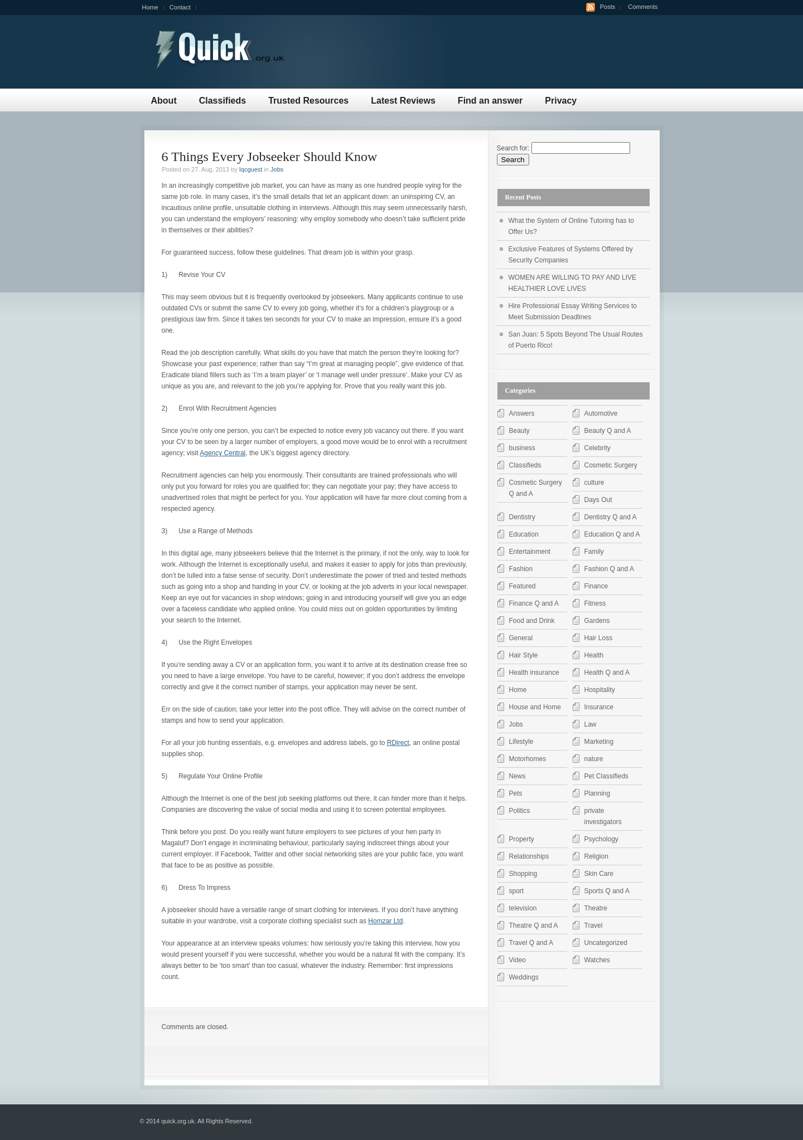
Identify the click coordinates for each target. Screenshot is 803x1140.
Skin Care (599, 874)
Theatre (595, 908)
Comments (642, 6)
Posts (608, 6)
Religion (596, 856)
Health (594, 655)
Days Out (598, 500)
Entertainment (530, 552)
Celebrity (597, 448)
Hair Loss (598, 638)
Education (524, 534)
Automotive (601, 413)
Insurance (599, 707)
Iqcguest (251, 169)
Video (517, 960)
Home (150, 7)
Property (521, 839)
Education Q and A (612, 534)
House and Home (535, 707)
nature (593, 759)
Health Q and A (607, 672)
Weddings (524, 977)
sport (516, 891)
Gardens (597, 621)
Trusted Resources (308, 100)
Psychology (601, 839)
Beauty (519, 431)
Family (594, 552)
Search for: (513, 148)
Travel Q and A (531, 943)
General (521, 638)
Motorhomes (527, 759)
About (164, 100)
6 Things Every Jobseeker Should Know (270, 156)
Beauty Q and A (607, 431)
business (522, 448)
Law (590, 724)
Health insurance (534, 672)
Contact (180, 7)
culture (594, 482)
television (523, 908)
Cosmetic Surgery (610, 465)
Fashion (521, 569)
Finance (596, 586)
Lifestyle (521, 742)
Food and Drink (532, 621)
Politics (519, 811)
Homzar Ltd (385, 921)
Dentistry (522, 517)
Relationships (529, 856)
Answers (522, 413)
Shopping (523, 874)
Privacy (561, 100)
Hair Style (523, 655)
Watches (597, 960)
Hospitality (599, 690)
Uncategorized (605, 943)
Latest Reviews (403, 100)
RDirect (398, 743)
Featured (522, 586)
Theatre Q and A (533, 925)
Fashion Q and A (609, 569)
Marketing (599, 742)
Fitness (595, 603)
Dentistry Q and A (610, 517)
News (517, 776)
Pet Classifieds (606, 776)
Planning (597, 793)
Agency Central (222, 453)
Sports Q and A (607, 891)
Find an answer (490, 100)
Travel (593, 925)
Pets (516, 793)
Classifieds (222, 100)
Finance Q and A (534, 603)
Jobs (276, 169)
